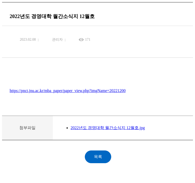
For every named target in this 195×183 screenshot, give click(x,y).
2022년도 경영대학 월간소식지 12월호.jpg (108, 128)
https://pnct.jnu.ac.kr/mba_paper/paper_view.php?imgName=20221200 (68, 90)
